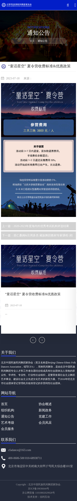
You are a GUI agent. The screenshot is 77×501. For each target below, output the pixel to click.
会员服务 (7, 429)
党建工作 (45, 416)
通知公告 (7, 416)
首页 (32, 40)
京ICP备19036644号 (38, 488)
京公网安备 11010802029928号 (38, 492)
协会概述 (45, 404)
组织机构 (7, 410)
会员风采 (45, 422)
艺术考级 (7, 422)
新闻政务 (45, 410)
